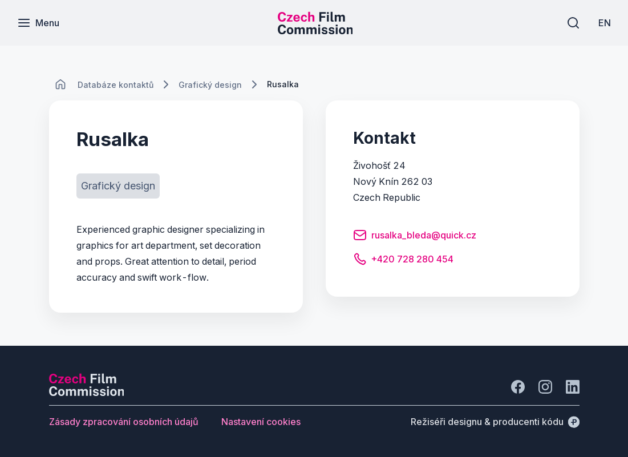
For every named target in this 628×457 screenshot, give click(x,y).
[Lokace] (115, 85)
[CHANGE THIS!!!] (60, 84)
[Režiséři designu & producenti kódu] (495, 421)
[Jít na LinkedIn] (572, 387)
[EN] (604, 23)
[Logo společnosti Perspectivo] (86, 392)
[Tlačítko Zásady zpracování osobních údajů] (123, 421)
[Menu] (38, 23)
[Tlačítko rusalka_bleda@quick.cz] (414, 236)
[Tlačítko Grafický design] (118, 186)
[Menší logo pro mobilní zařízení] (315, 31)
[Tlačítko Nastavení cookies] (261, 421)
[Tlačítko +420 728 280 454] (403, 260)
